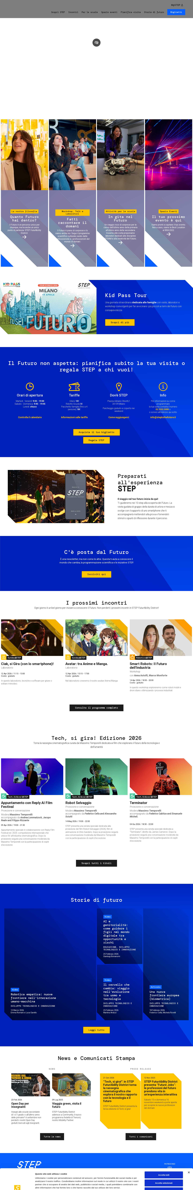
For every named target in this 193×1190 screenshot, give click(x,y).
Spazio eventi (109, 12)
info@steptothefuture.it (163, 417)
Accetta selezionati (163, 1165)
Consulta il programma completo (96, 707)
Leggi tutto (96, 1030)
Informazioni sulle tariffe (74, 417)
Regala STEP (96, 440)
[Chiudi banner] (189, 1154)
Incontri (73, 12)
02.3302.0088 (162, 409)
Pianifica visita (131, 12)
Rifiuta (164, 1173)
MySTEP (175, 5)
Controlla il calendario (30, 417)
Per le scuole (90, 12)
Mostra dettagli (141, 1185)
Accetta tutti (163, 1157)
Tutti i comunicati (141, 1136)
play (96, 43)
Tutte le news (52, 1136)
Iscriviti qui (96, 574)
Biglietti (176, 12)
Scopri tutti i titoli (96, 863)
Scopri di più (120, 322)
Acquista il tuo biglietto (96, 432)
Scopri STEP (58, 12)
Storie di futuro (154, 12)
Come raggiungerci (118, 417)
